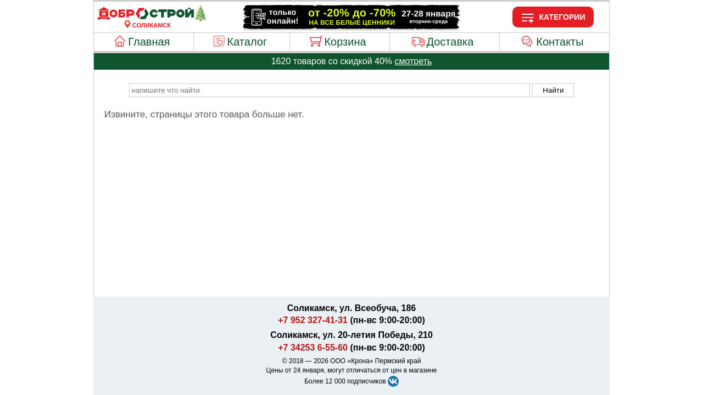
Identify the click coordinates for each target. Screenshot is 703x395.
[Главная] (152, 18)
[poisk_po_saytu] (329, 90)
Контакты (559, 42)
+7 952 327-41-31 (313, 320)
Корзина (345, 42)
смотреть (413, 61)
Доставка (449, 42)
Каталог (247, 42)
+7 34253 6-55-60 (313, 347)
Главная (149, 42)
